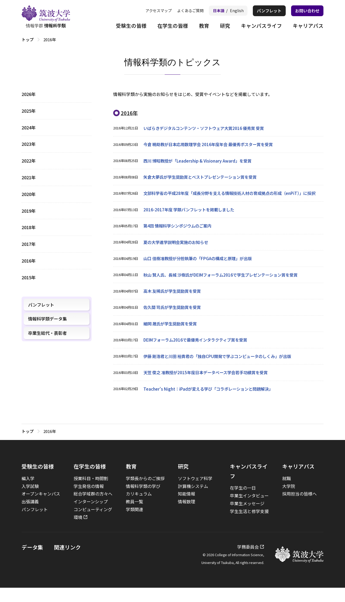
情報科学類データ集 (47, 318)
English (232, 10)
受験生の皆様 (124, 26)
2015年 (29, 277)
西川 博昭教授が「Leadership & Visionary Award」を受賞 (200, 162)
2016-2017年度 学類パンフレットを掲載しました (191, 219)
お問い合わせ (306, 11)
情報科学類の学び (143, 500)
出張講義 (30, 515)
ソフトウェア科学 (195, 492)
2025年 (29, 111)
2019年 (29, 211)
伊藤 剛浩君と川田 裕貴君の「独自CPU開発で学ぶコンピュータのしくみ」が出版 (222, 369)
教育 (199, 26)
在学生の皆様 (167, 26)
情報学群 (46, 17)
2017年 (29, 244)
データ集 (32, 561)
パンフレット (266, 11)
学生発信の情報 (89, 500)
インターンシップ (91, 515)
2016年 (29, 260)
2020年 (29, 194)
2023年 (29, 144)
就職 (286, 492)
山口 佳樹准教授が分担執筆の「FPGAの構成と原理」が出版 (201, 269)
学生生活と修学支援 (249, 525)
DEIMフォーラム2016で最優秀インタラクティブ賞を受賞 (198, 353)
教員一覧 (134, 515)
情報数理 (186, 515)
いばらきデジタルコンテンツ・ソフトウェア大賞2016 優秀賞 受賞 (207, 128)
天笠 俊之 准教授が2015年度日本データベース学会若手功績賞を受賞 (209, 386)
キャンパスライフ (258, 26)
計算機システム (193, 500)
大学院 (288, 500)
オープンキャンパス (41, 508)
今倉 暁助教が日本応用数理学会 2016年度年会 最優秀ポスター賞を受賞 (212, 145)
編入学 (28, 492)
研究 (221, 26)
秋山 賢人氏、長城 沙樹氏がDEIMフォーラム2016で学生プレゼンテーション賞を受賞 (225, 286)
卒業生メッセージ (247, 517)
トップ (28, 39)
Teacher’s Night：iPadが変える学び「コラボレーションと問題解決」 (212, 403)
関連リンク (67, 561)
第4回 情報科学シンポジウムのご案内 (179, 236)
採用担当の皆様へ (299, 508)
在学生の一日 (243, 502)
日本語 (213, 10)
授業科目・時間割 (91, 492)
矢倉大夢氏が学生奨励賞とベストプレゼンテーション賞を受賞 (203, 179)
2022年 (29, 160)
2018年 (29, 227)
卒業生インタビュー (249, 510)
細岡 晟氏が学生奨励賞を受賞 (172, 336)
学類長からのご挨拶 (145, 492)
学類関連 (134, 523)
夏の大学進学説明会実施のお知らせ (177, 253)
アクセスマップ (150, 10)
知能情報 (186, 508)
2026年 (29, 94)
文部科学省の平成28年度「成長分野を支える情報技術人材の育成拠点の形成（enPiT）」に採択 (232, 199)
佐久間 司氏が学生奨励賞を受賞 (174, 320)
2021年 (29, 177)
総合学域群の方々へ (93, 508)
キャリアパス (307, 26)
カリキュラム (139, 508)
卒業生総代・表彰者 (47, 333)
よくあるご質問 (184, 10)
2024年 (29, 127)
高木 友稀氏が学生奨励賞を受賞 (174, 303)
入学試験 (30, 500)
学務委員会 (248, 561)
